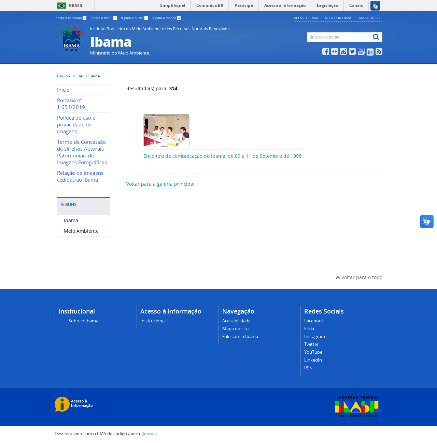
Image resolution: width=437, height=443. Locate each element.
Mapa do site (370, 17)
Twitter (311, 344)
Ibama (71, 220)
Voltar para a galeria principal (160, 184)
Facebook (314, 321)
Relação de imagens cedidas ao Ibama (80, 176)
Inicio (63, 90)
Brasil (76, 6)
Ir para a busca (135, 18)
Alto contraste (339, 17)
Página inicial (70, 76)
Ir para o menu (104, 18)
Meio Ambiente (81, 231)
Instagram (314, 336)
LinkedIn (313, 360)
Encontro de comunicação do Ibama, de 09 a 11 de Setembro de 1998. (223, 156)
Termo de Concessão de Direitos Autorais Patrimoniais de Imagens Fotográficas (82, 152)
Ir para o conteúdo (71, 18)
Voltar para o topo (359, 277)
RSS (308, 368)
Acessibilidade (306, 17)
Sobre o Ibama (83, 321)
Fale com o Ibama (240, 336)
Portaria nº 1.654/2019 (71, 103)
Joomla (150, 434)
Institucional (153, 321)
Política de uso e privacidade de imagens (76, 124)
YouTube (313, 352)
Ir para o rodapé (166, 18)
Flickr (309, 329)
